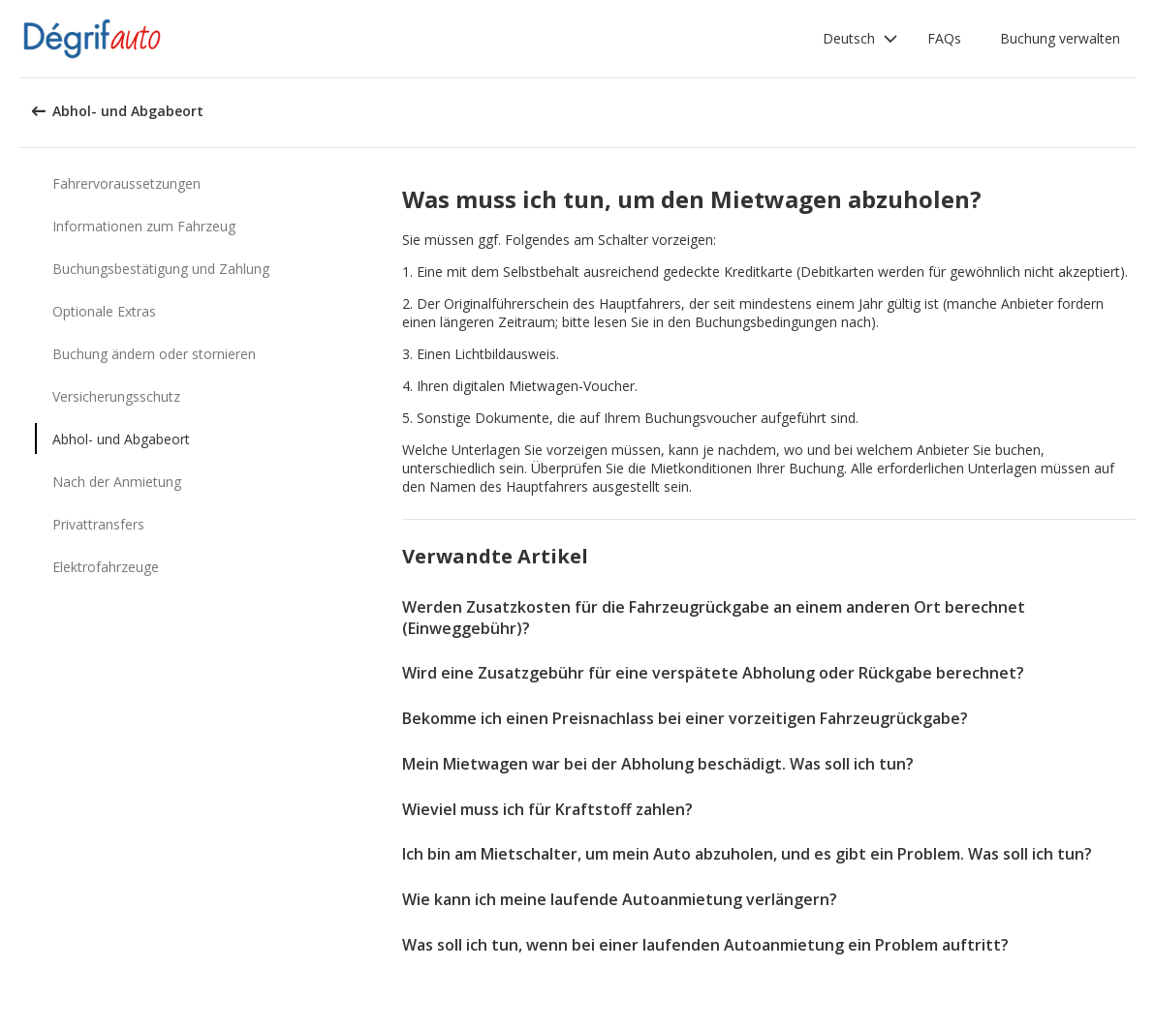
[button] (860, 38)
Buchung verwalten (1060, 38)
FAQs (944, 38)
